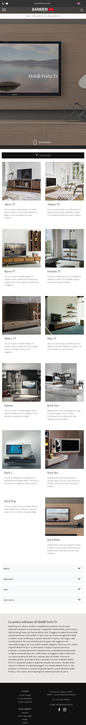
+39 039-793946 (63, 699)
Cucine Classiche (25, 702)
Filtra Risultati (43, 155)
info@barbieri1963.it (64, 704)
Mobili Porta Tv (54, 16)
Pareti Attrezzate (25, 716)
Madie (24, 719)
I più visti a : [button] (9, 600)
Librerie (25, 712)
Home (28, 16)
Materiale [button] (8, 579)
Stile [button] (6, 589)
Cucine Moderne (25, 698)
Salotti (25, 723)
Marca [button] (7, 568)
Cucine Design (25, 695)
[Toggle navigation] (4, 10)
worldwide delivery (42, 3)
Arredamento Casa (39, 16)
